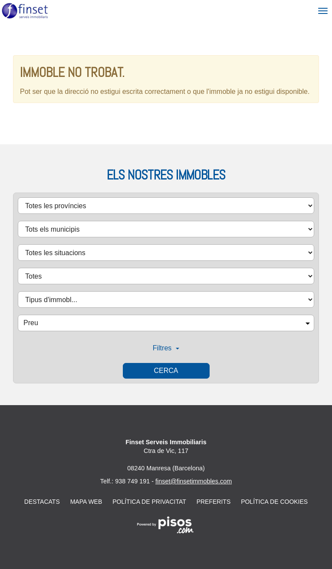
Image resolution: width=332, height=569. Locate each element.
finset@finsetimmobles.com (193, 481)
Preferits (214, 501)
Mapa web (86, 501)
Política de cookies (274, 501)
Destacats (42, 501)
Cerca (166, 370)
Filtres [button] (166, 348)
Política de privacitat (149, 501)
